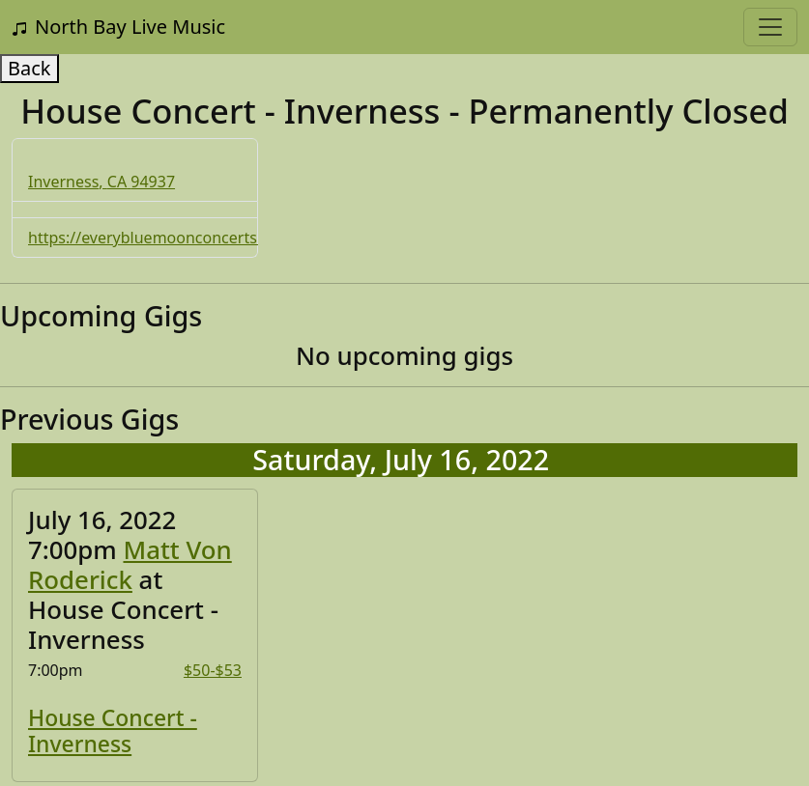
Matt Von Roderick (130, 564)
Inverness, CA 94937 (101, 181)
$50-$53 (213, 670)
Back (29, 68)
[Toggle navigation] (770, 27)
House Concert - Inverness (112, 731)
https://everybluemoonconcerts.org (157, 237)
